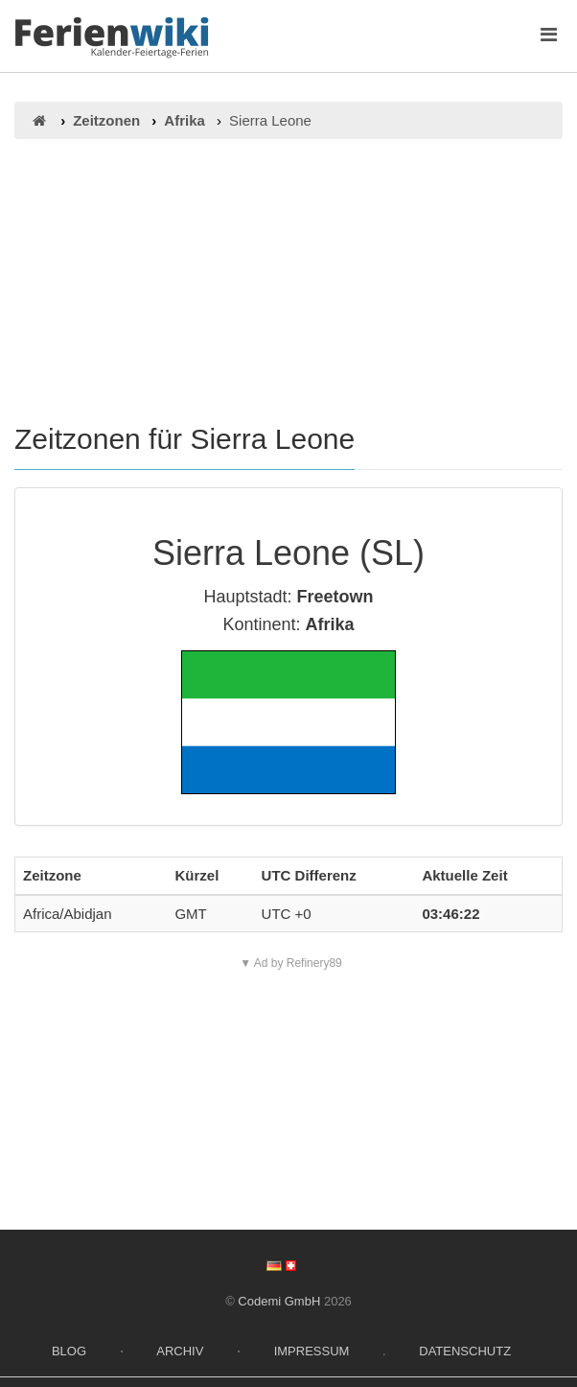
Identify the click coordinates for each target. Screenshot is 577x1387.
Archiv (179, 1351)
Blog (69, 1351)
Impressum (312, 1351)
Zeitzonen (106, 120)
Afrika (184, 120)
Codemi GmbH (279, 1301)
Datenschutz (465, 1351)
